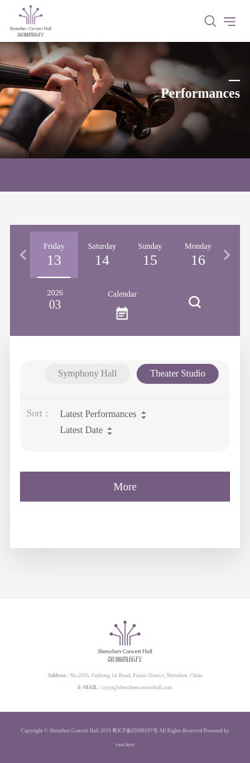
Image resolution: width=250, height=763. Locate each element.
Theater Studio (177, 374)
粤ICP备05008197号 (134, 731)
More (125, 486)
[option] (54, 254)
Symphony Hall (87, 374)
